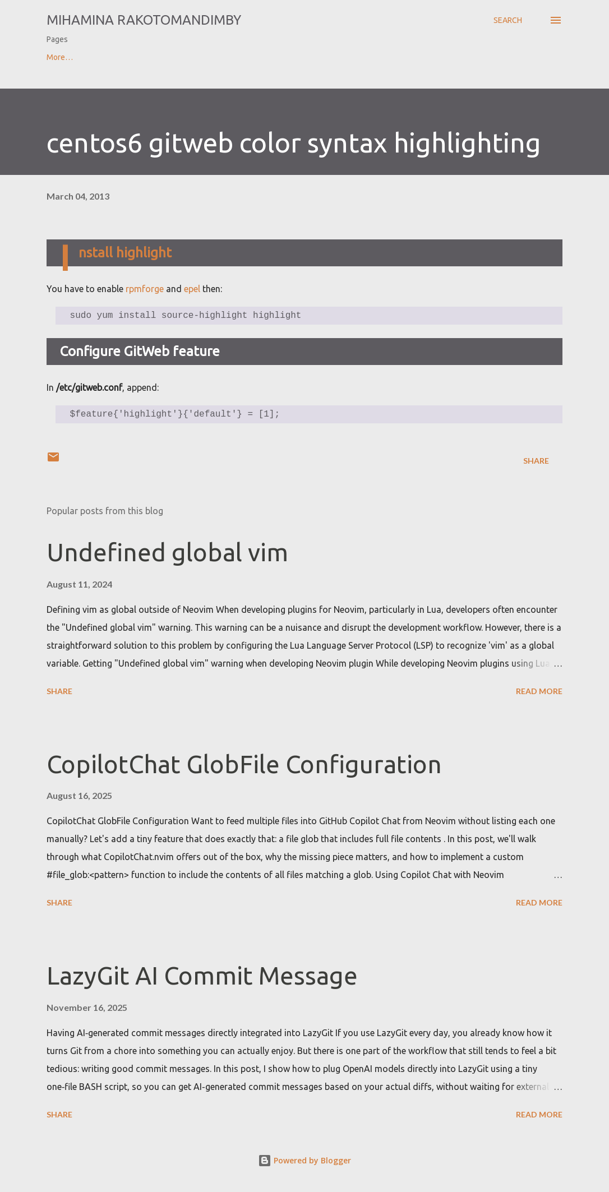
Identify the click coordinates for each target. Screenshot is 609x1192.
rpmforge (145, 289)
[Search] (507, 20)
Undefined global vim (167, 552)
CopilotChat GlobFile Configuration (244, 764)
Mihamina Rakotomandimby (144, 19)
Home (57, 57)
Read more (539, 691)
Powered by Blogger (304, 1160)
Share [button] (536, 460)
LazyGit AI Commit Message (202, 975)
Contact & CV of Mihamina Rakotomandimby (175, 57)
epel (192, 289)
